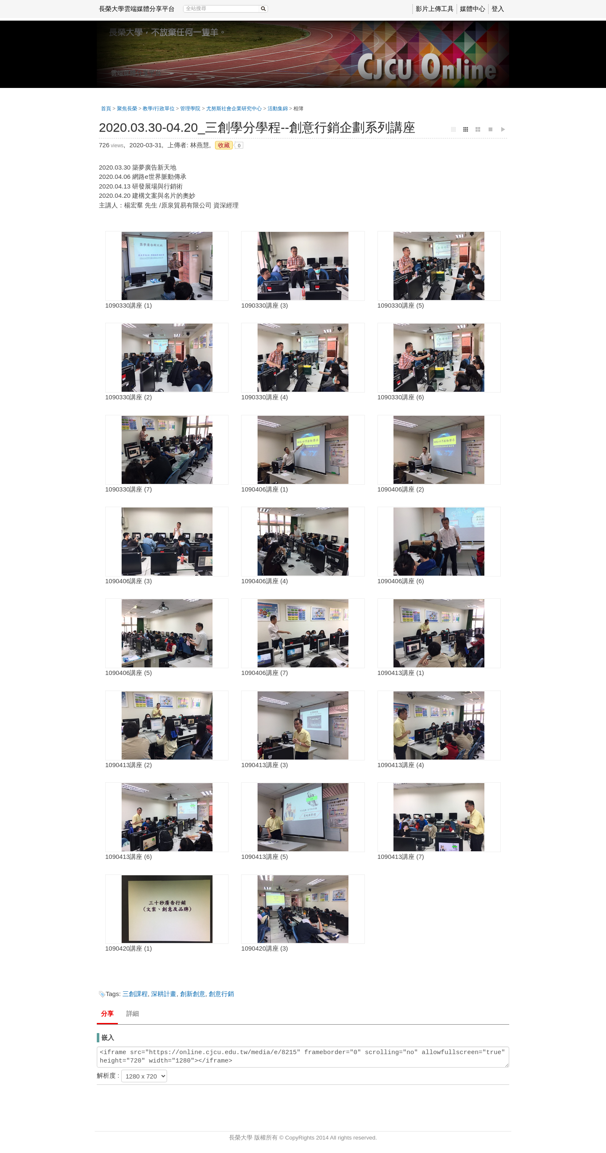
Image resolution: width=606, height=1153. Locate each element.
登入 (498, 8)
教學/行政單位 (158, 109)
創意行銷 (221, 993)
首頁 (106, 109)
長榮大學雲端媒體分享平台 (137, 8)
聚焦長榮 (127, 109)
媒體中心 (472, 8)
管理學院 (190, 109)
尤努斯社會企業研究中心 (234, 109)
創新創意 (192, 993)
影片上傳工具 (435, 8)
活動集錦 (278, 109)
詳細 (132, 1013)
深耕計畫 (163, 993)
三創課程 (135, 993)
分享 (107, 1013)
